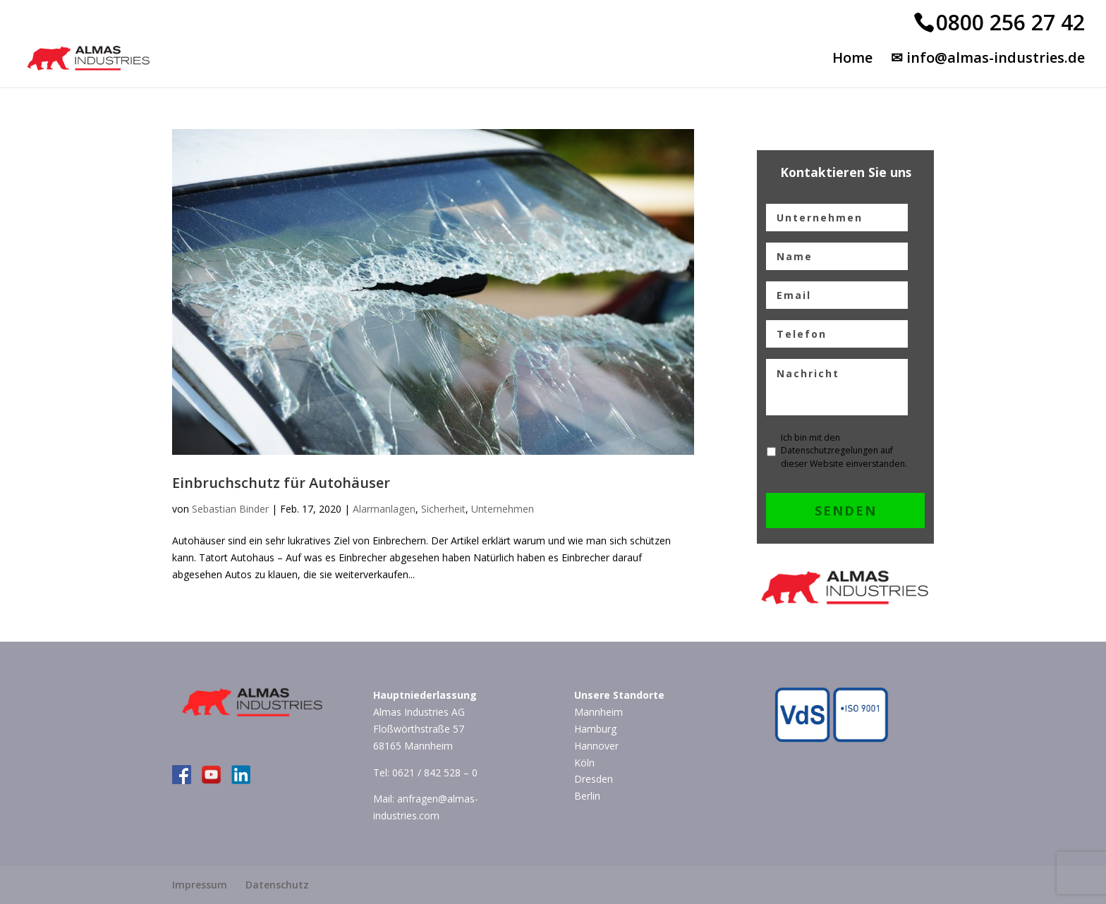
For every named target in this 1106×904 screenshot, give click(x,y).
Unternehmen (502, 508)
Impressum (199, 884)
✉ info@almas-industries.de (988, 60)
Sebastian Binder (230, 508)
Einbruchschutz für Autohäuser (281, 482)
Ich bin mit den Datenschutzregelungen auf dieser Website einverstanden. (844, 451)
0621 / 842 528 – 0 (435, 772)
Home (852, 60)
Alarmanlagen (384, 508)
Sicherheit (443, 508)
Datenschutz (277, 884)
